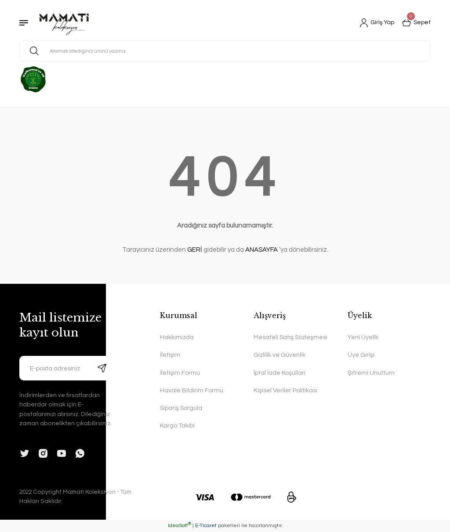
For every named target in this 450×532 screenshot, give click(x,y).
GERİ (194, 249)
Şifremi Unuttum (371, 372)
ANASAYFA (261, 249)
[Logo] (64, 23)
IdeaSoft (179, 525)
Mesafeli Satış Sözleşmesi (291, 337)
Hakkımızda (177, 337)
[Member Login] (375, 22)
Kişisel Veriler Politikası (285, 390)
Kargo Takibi (177, 426)
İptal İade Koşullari (279, 372)
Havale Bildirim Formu (191, 390)
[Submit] (102, 368)
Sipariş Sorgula (181, 408)
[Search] (225, 51)
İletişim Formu (180, 372)
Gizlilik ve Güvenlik (279, 354)
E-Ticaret (206, 525)
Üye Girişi (361, 354)
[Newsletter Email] (66, 368)
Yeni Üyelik (363, 337)
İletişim (170, 354)
